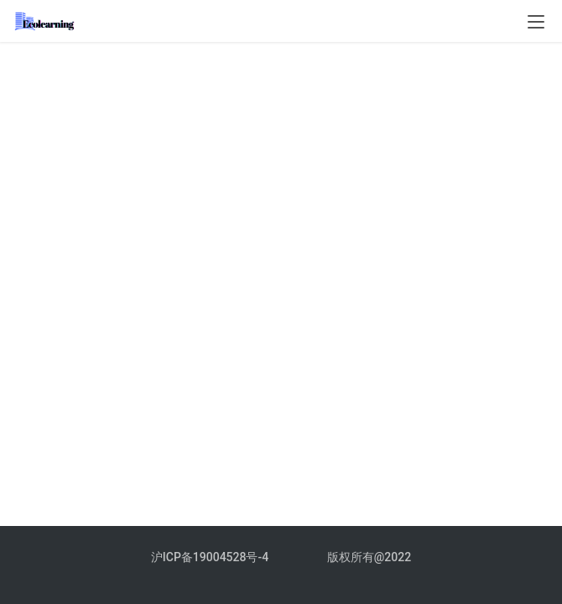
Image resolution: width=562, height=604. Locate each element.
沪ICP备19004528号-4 (211, 557)
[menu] (536, 22)
